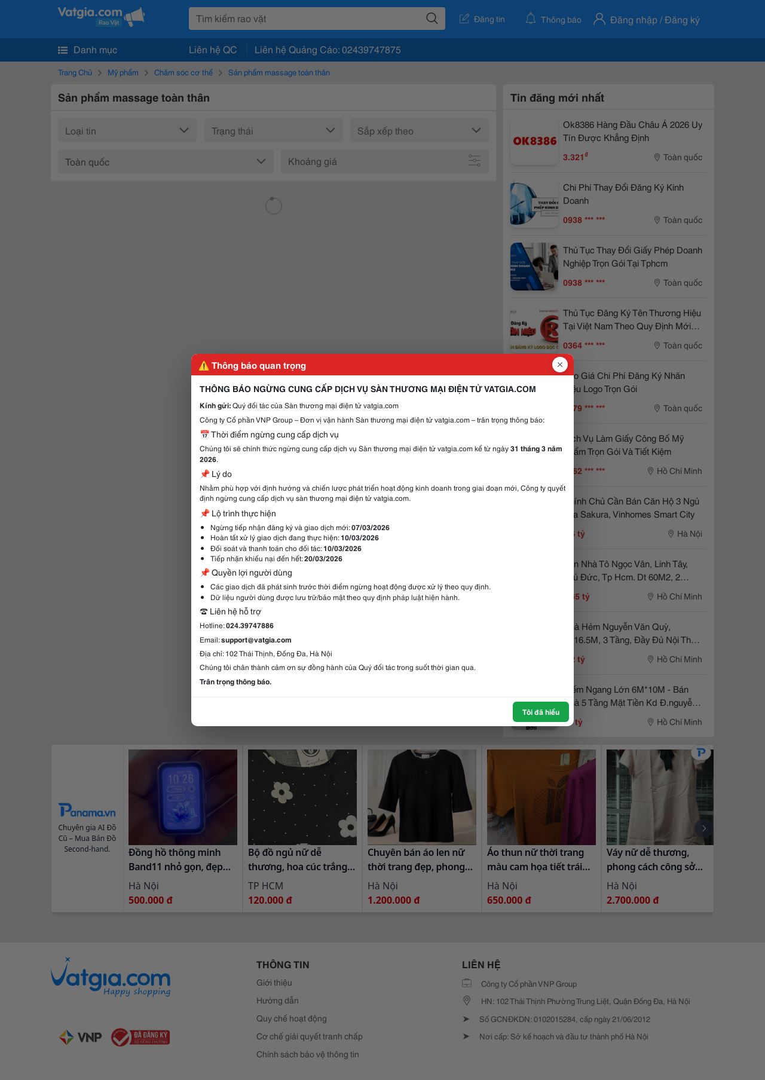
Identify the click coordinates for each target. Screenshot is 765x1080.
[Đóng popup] (560, 364)
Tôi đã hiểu (540, 711)
